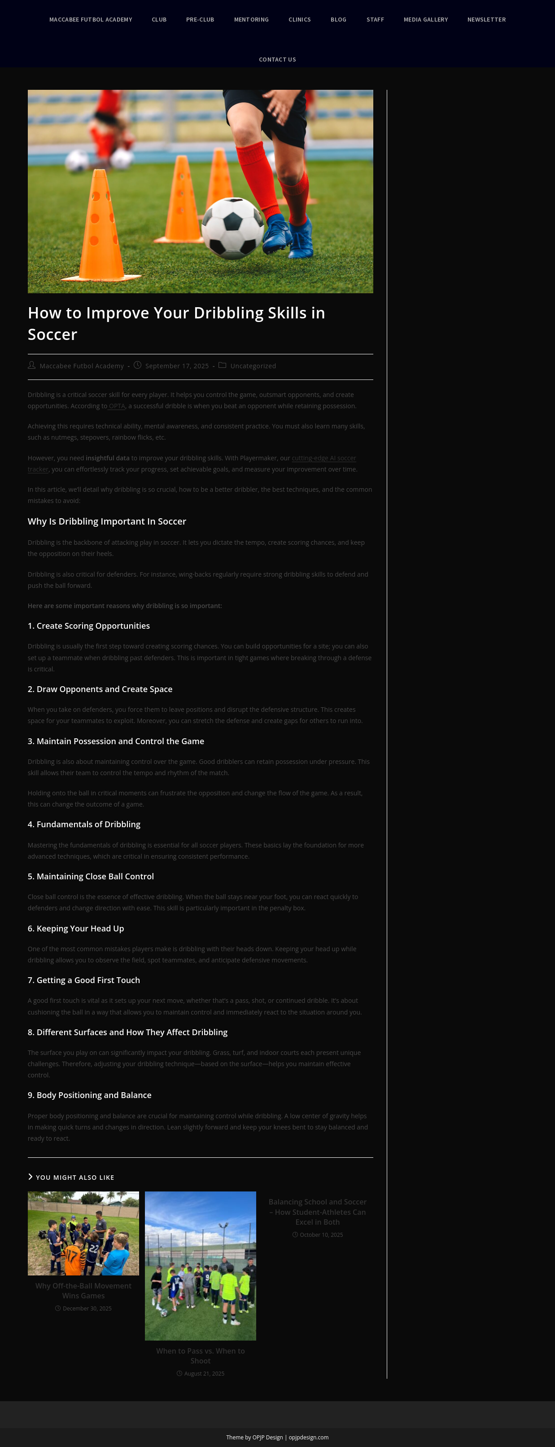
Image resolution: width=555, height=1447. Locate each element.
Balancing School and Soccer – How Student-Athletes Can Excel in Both (318, 1212)
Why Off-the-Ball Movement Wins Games (83, 1291)
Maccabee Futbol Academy (81, 366)
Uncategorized (253, 366)
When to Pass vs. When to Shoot (200, 1356)
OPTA (116, 405)
